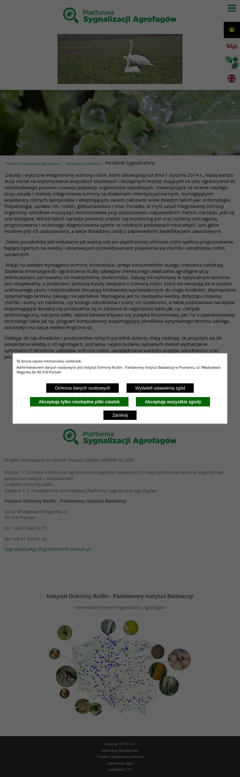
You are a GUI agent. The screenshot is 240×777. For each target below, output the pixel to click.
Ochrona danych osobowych (82, 388)
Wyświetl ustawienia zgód (160, 388)
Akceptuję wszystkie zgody (173, 401)
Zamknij (120, 415)
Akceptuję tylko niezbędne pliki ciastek (79, 401)
